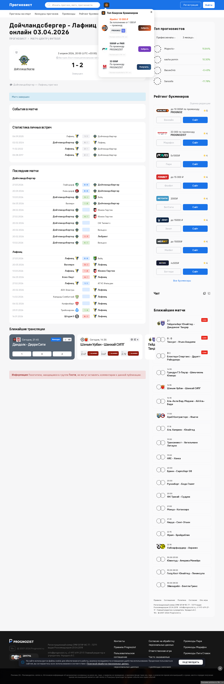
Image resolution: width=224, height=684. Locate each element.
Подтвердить (190, 662)
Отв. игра (204, 600)
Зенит (168, 228)
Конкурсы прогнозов (46, 13)
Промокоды (68, 13)
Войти (208, 5)
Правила (157, 600)
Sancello (168, 81)
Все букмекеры (182, 280)
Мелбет (169, 250)
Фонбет (169, 185)
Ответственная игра (160, 650)
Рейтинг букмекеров (91, 13)
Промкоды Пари (193, 641)
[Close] (220, 668)
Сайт (195, 119)
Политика (182, 600)
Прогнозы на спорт (20, 13)
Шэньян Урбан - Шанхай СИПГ (102, 344)
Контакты (119, 641)
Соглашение (169, 600)
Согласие (193, 600)
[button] (123, 31)
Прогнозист (20, 4)
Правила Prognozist (125, 647)
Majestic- (169, 48)
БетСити (169, 207)
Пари (169, 164)
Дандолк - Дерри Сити (28, 344)
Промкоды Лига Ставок (197, 653)
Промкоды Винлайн (160, 666)
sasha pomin (171, 59)
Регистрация (190, 4)
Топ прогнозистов (169, 28)
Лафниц (17, 251)
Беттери (168, 271)
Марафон (168, 142)
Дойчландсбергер (24, 68)
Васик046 (169, 70)
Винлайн (169, 119)
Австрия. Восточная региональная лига (77, 57)
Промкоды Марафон (195, 647)
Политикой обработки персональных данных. (108, 663)
